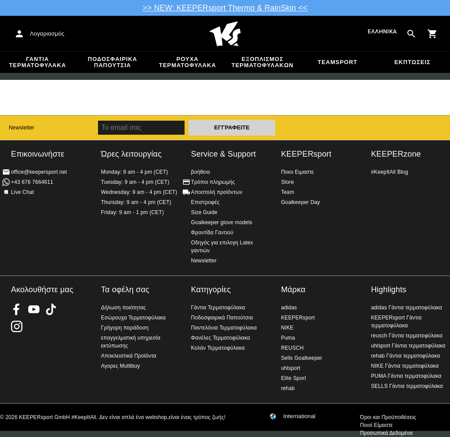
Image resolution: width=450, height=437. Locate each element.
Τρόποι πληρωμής (213, 182)
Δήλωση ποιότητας (123, 307)
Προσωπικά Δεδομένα (386, 433)
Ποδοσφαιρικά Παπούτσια (112, 62)
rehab (287, 388)
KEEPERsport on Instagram (16, 326)
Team (287, 192)
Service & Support (223, 154)
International (299, 416)
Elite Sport (293, 378)
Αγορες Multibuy (120, 366)
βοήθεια (200, 172)
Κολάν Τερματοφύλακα (218, 348)
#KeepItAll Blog (389, 172)
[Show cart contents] (432, 34)
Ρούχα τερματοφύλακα (187, 62)
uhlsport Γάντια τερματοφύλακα (408, 346)
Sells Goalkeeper (301, 358)
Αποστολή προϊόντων (217, 192)
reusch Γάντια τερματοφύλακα (407, 336)
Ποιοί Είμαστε (376, 425)
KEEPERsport (306, 154)
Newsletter (21, 128)
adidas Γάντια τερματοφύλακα (406, 307)
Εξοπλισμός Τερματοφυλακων (263, 62)
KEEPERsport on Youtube (34, 309)
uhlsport (290, 368)
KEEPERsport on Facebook (16, 309)
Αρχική (225, 33)
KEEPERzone (396, 154)
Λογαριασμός (47, 33)
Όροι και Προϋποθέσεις (388, 417)
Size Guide (204, 212)
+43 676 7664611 (32, 182)
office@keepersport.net (39, 172)
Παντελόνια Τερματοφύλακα (224, 328)
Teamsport (338, 62)
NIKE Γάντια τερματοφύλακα (405, 366)
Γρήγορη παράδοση (125, 328)
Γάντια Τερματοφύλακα (37, 62)
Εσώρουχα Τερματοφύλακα (133, 318)
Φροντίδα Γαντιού (212, 232)
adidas (289, 307)
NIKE (287, 328)
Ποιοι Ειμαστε (297, 172)
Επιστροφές (205, 202)
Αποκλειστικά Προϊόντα (128, 356)
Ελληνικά (382, 32)
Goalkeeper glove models (222, 222)
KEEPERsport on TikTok (51, 309)
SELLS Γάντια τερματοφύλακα (407, 386)
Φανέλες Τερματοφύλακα (220, 338)
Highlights (388, 289)
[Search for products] (411, 34)
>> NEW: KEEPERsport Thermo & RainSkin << (225, 8)
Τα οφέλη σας (125, 289)
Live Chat (22, 192)
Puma (288, 338)
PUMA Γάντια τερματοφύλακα (406, 376)
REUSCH (292, 348)
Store (287, 182)
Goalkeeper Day (300, 202)
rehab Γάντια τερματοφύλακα (405, 356)
